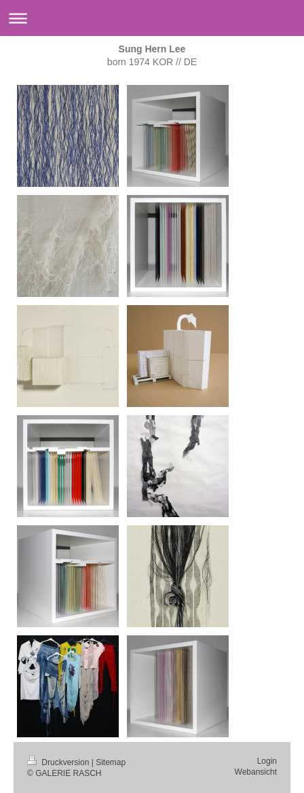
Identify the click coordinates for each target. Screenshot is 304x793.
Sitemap (111, 762)
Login (267, 761)
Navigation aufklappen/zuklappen (152, 18)
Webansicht (256, 772)
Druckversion (59, 762)
